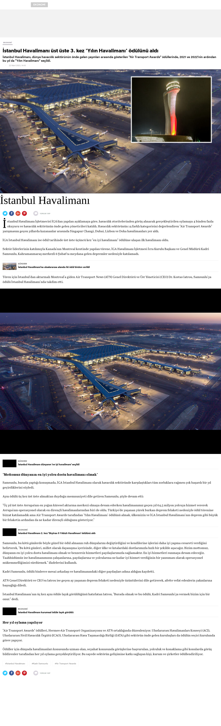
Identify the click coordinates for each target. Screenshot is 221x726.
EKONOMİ (7, 42)
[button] (110, 371)
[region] (110, 23)
